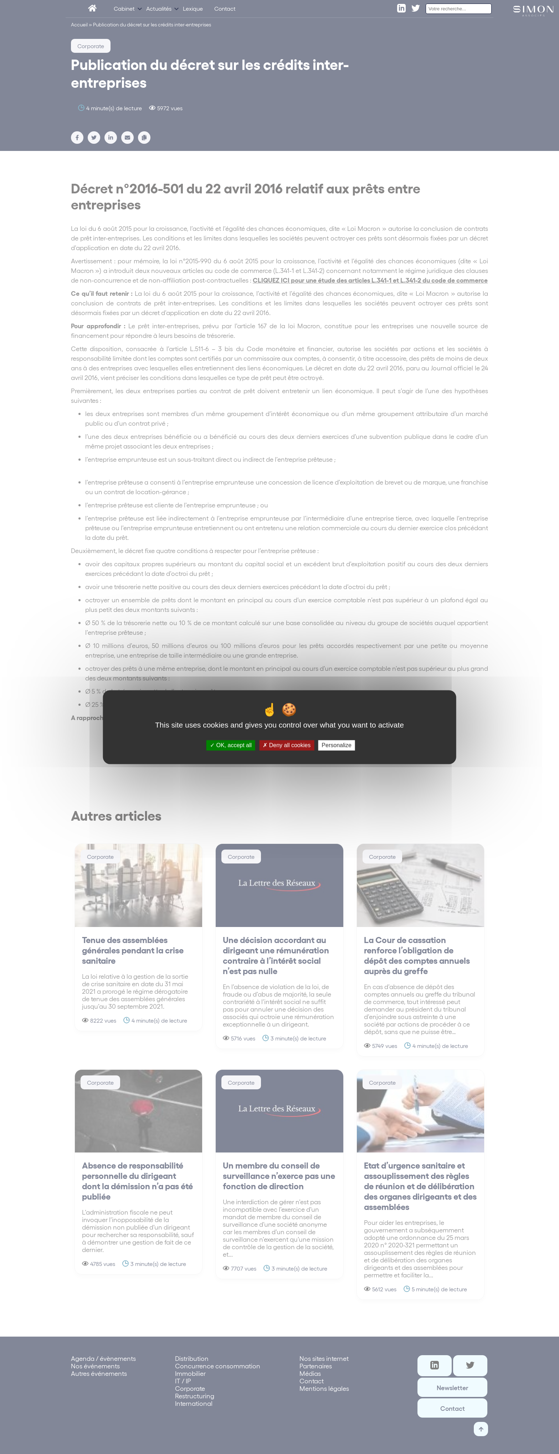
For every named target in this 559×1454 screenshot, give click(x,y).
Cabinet (124, 9)
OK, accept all (231, 745)
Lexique (193, 9)
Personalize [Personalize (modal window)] (337, 745)
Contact (225, 9)
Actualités (158, 9)
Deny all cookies (287, 745)
